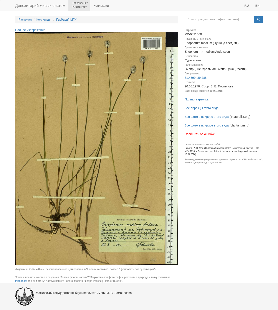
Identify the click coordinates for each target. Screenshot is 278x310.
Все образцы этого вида (201, 108)
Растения (25, 19)
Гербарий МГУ (66, 19)
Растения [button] (79, 6)
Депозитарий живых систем (40, 5)
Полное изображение (30, 30)
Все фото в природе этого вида (207, 116)
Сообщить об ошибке (200, 134)
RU (246, 5)
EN (257, 5)
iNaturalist (21, 280)
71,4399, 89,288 (196, 77)
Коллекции (101, 5)
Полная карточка (196, 99)
